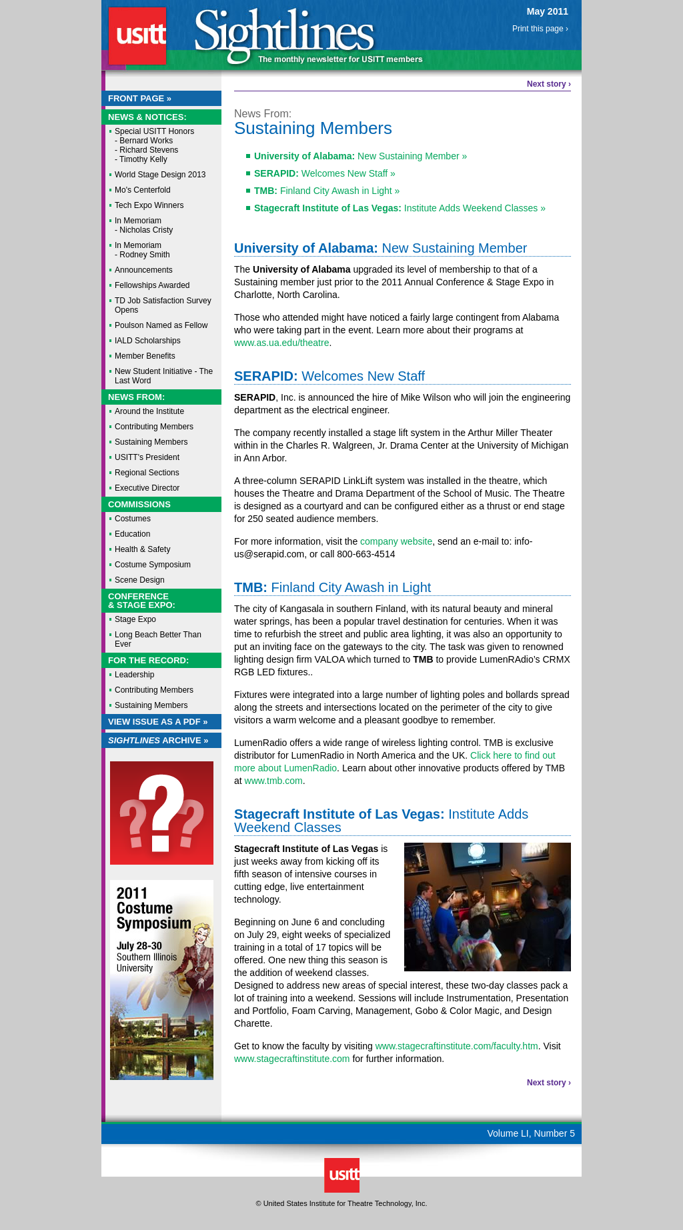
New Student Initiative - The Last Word (164, 376)
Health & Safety (142, 549)
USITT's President (147, 457)
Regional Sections (147, 472)
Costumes (133, 518)
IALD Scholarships (148, 340)
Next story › (549, 84)
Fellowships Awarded (152, 285)
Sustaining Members (151, 442)
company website (396, 541)
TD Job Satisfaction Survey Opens (163, 305)
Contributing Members (154, 426)
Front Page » (139, 98)
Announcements (144, 270)
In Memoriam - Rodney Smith (142, 250)
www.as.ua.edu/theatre (281, 342)
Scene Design (140, 580)
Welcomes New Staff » (325, 173)
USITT (137, 36)
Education (132, 534)
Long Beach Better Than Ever (158, 639)
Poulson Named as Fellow (161, 325)
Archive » (158, 740)
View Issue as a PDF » (158, 722)
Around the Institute (149, 411)
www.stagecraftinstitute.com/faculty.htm (457, 1046)
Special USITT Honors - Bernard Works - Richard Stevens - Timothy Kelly (154, 145)
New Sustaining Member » (360, 156)
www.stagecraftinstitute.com (292, 1058)
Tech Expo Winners (149, 205)
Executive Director (147, 488)
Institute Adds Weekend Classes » (400, 208)
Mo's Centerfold (143, 190)
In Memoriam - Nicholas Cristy (144, 225)
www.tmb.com (274, 780)
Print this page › (540, 28)
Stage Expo (135, 619)
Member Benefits (145, 356)
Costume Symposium (153, 564)
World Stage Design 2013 (160, 174)
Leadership (134, 674)
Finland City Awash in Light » (327, 190)
